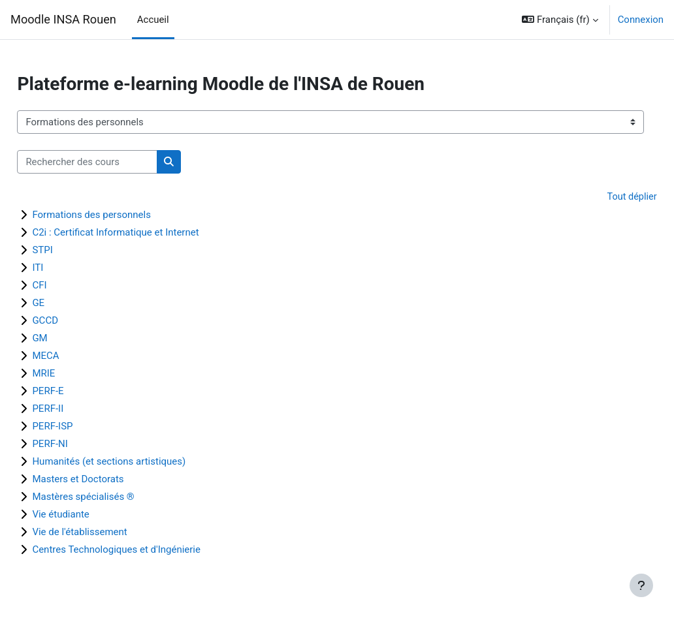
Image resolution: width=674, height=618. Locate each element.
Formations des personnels (120, 215)
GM (68, 339)
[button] (559, 19)
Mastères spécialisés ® (112, 497)
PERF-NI (79, 444)
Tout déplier (602, 197)
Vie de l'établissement (108, 532)
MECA (74, 356)
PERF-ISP (81, 427)
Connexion (641, 19)
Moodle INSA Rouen (63, 19)
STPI (71, 250)
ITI (66, 268)
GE (67, 303)
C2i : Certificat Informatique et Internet (144, 233)
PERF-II (77, 409)
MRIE (72, 374)
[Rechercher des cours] (116, 162)
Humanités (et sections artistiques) (138, 462)
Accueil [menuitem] (153, 19)
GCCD (74, 321)
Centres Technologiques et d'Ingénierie (145, 550)
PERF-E (77, 391)
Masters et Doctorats (107, 480)
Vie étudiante (89, 515)
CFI (68, 286)
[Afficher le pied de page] (641, 585)
